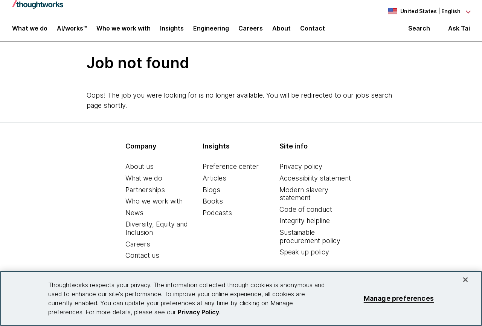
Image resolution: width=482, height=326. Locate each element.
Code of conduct (305, 212)
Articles (214, 181)
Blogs (211, 193)
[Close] (465, 279)
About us (139, 170)
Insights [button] (172, 31)
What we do (143, 181)
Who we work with (154, 204)
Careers (137, 247)
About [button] (281, 31)
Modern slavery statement (303, 197)
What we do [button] (29, 31)
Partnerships (145, 193)
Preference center (231, 170)
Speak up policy (304, 255)
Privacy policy (300, 170)
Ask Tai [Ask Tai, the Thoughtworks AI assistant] (459, 30)
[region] (241, 298)
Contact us (142, 259)
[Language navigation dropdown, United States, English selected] (428, 11)
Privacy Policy (198, 312)
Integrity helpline (304, 224)
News (134, 216)
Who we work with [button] (123, 31)
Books (213, 204)
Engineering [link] (211, 31)
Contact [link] (312, 31)
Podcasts (217, 216)
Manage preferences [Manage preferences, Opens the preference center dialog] (399, 298)
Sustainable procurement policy (309, 240)
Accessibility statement (315, 181)
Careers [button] (250, 31)
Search (419, 31)
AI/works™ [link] (72, 31)
